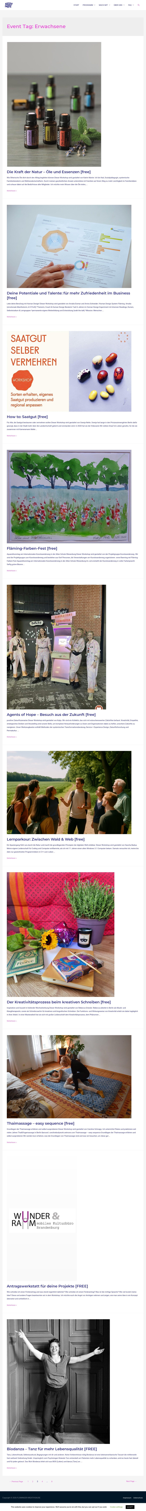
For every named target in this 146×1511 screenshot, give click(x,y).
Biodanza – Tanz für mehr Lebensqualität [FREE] (52, 1455)
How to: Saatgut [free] (27, 423)
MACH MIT (103, 8)
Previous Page (18, 1488)
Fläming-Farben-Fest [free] (32, 555)
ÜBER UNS (118, 8)
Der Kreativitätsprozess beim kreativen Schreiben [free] (59, 1009)
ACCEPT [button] (130, 1507)
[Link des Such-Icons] (138, 8)
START (76, 8)
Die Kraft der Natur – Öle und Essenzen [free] (49, 178)
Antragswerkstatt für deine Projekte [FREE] (47, 1293)
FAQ (130, 8)
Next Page (129, 1488)
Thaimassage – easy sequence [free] (40, 1130)
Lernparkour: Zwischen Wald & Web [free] (46, 846)
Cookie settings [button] (116, 1507)
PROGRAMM (88, 8)
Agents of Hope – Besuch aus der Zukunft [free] (51, 721)
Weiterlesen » (12, 197)
